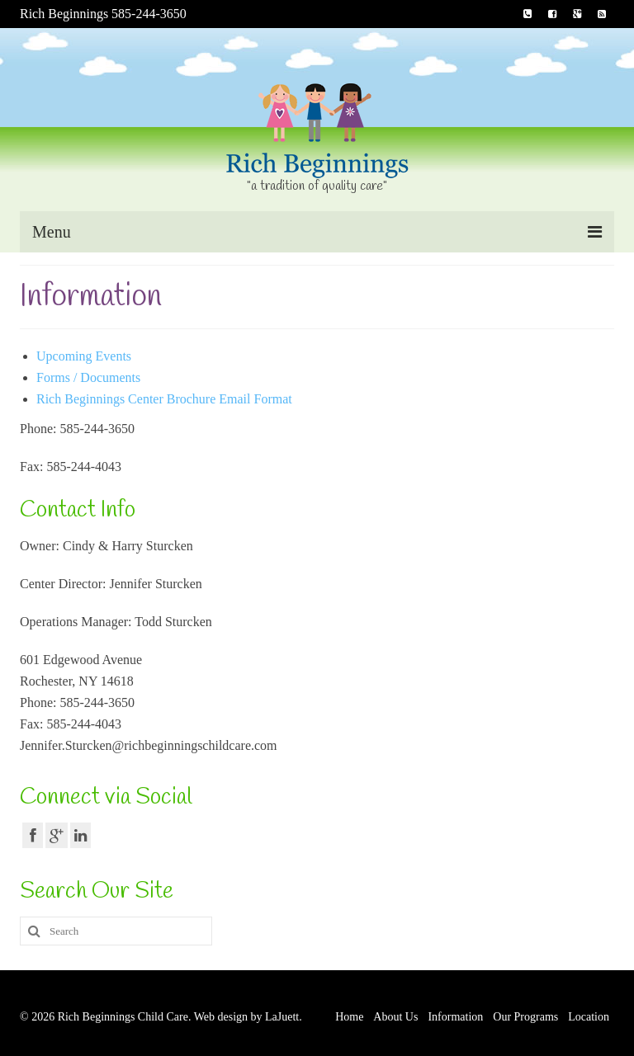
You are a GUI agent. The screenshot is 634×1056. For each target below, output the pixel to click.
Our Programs (525, 1017)
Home (349, 1017)
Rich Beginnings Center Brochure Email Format (164, 399)
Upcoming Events (83, 356)
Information (455, 1017)
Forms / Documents (88, 377)
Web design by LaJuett (247, 1017)
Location (588, 1017)
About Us (395, 1017)
